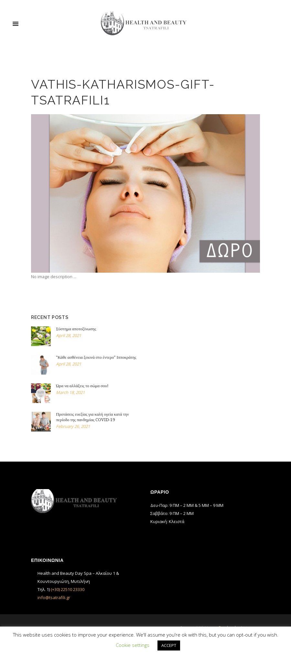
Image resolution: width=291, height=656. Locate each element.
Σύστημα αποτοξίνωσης (76, 328)
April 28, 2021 (68, 335)
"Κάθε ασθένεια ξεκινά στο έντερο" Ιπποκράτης (96, 357)
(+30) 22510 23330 (67, 589)
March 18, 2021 (70, 392)
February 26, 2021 (73, 426)
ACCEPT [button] (168, 645)
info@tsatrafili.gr (54, 597)
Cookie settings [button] (132, 645)
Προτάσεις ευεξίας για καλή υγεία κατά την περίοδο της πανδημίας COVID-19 (92, 417)
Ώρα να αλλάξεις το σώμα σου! (82, 385)
